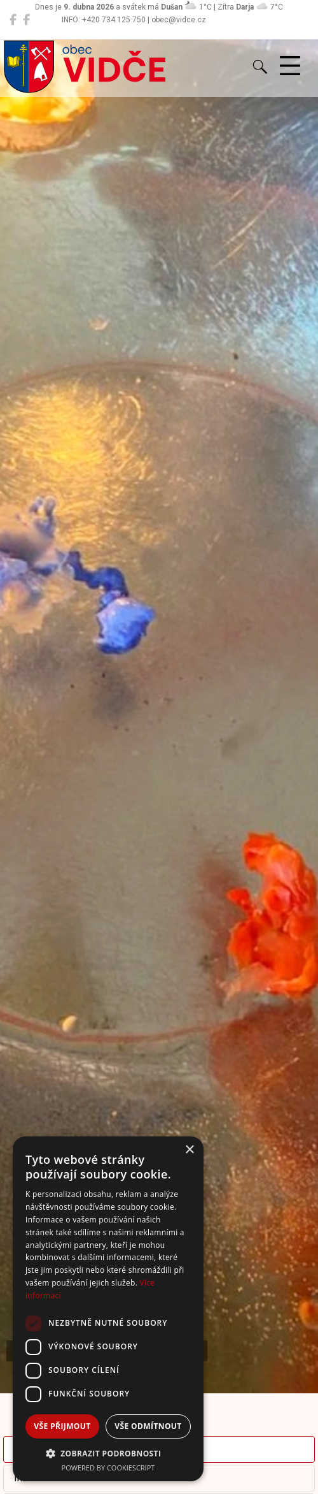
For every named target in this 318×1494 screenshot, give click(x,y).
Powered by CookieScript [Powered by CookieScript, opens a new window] (108, 1467)
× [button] (189, 1150)
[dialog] (108, 1308)
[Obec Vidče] (13, 19)
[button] (108, 1453)
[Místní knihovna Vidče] (26, 19)
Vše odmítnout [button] (147, 1426)
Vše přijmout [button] (62, 1426)
